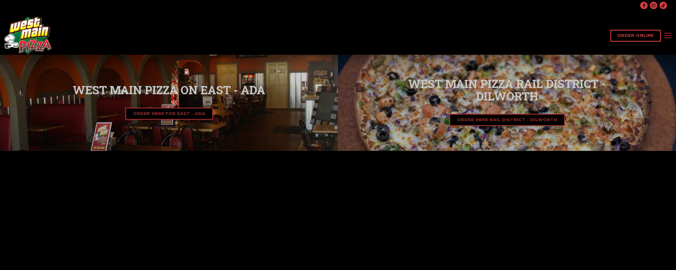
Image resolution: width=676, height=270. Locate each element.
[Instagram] (653, 5)
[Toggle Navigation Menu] (668, 35)
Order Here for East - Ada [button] (169, 114)
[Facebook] (644, 5)
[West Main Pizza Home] (28, 35)
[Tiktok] (663, 5)
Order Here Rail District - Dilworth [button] (507, 120)
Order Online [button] (635, 35)
